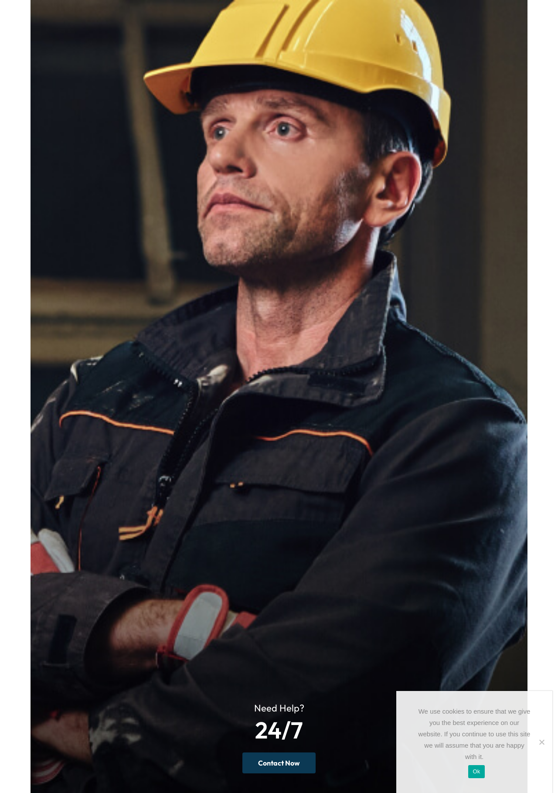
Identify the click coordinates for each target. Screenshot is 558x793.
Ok (476, 771)
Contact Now (279, 763)
